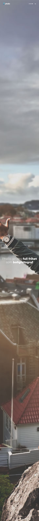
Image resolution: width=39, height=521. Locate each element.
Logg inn (31, 3)
